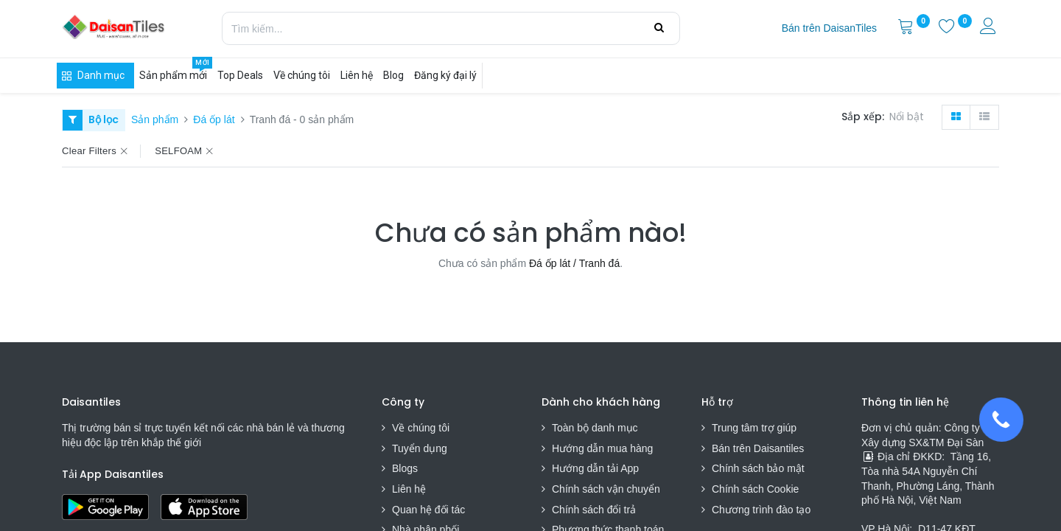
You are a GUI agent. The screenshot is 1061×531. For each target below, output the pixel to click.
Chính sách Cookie (755, 489)
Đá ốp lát (213, 119)
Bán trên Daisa (746, 448)
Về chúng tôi (420, 428)
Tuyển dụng (419, 448)
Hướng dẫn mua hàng (602, 448)
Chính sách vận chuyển (606, 489)
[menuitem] (829, 28)
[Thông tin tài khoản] (989, 28)
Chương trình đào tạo (762, 510)
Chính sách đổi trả (594, 510)
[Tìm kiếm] (659, 28)
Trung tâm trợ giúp (754, 428)
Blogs (405, 468)
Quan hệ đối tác (428, 510)
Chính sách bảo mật (758, 468)
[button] (909, 117)
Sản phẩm (154, 119)
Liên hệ (409, 489)
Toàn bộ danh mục (595, 428)
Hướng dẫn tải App (595, 468)
